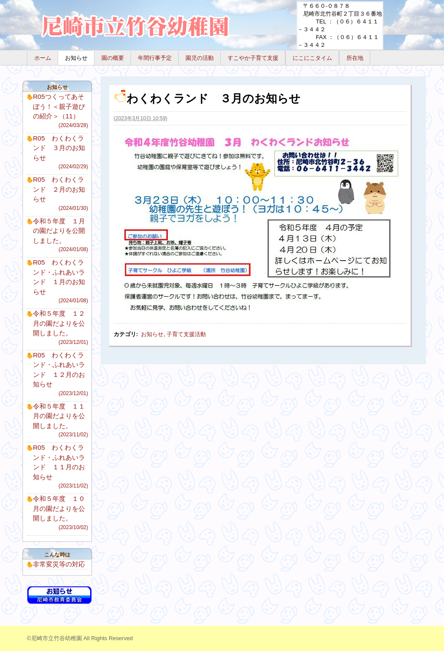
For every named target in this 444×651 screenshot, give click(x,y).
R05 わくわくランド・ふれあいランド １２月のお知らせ (60, 374)
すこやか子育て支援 (253, 58)
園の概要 (112, 58)
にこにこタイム (312, 58)
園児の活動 (200, 58)
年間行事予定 (155, 58)
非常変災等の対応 (59, 564)
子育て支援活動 (186, 334)
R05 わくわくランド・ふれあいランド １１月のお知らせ (60, 467)
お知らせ (76, 58)
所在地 (354, 58)
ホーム (42, 58)
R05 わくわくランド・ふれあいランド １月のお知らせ (60, 281)
